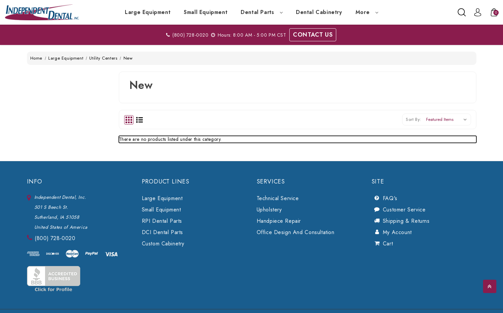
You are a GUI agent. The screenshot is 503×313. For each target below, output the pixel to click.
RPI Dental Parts (162, 221)
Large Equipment (147, 12)
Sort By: (413, 119)
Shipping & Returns (406, 221)
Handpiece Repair (279, 221)
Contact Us (313, 34)
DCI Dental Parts (162, 232)
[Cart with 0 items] (490, 12)
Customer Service (404, 209)
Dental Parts (262, 12)
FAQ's (390, 198)
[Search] (462, 12)
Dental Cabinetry (319, 12)
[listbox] (448, 119)
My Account (397, 232)
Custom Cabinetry (163, 243)
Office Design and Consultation (296, 232)
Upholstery (269, 209)
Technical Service (278, 198)
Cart (388, 243)
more (367, 12)
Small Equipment (205, 12)
